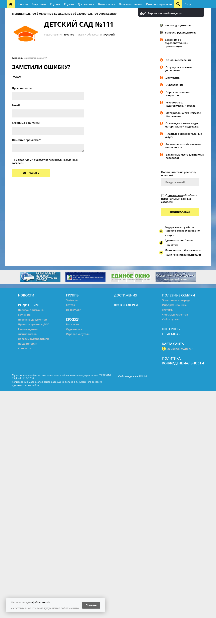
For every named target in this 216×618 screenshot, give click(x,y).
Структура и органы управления (178, 68)
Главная (17, 57)
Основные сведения (178, 60)
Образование (174, 85)
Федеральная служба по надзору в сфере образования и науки (182, 231)
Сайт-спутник (171, 319)
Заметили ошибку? (35, 57)
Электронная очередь (176, 300)
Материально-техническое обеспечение (183, 114)
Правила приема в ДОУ (33, 324)
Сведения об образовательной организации (176, 43)
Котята (70, 305)
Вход (188, 4)
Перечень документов (32, 319)
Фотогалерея (106, 4)
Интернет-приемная (159, 4)
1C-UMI (143, 376)
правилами (25, 160)
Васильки (72, 324)
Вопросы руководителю (180, 32)
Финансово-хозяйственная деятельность (183, 145)
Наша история (27, 343)
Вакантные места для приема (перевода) (184, 156)
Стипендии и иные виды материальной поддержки (182, 124)
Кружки (69, 4)
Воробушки (73, 310)
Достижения (86, 4)
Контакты (24, 348)
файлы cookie (41, 602)
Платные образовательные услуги (183, 135)
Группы (55, 4)
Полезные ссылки (130, 4)
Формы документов (178, 25)
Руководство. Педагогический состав (180, 104)
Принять (91, 605)
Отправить (31, 173)
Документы (173, 77)
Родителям (39, 4)
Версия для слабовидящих (165, 13)
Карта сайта (173, 344)
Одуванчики (74, 329)
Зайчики (72, 300)
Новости (22, 4)
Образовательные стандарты (177, 93)
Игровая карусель (77, 334)
